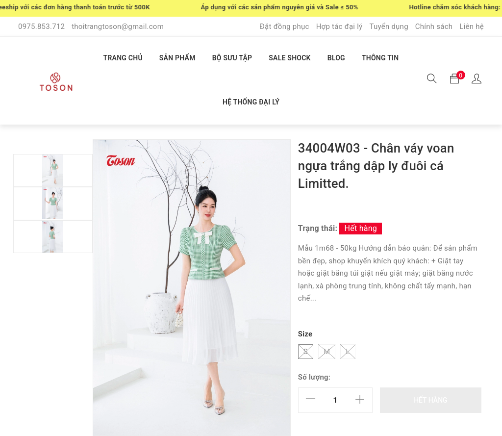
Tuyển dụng (388, 26)
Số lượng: (314, 377)
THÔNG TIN (380, 58)
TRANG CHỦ (123, 58)
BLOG (336, 58)
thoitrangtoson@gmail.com (118, 26)
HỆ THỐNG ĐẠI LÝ (251, 102)
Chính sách (434, 26)
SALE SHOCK (289, 58)
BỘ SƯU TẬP (232, 58)
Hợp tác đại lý (339, 26)
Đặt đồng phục (284, 26)
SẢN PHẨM (177, 58)
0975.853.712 (41, 26)
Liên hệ (471, 26)
